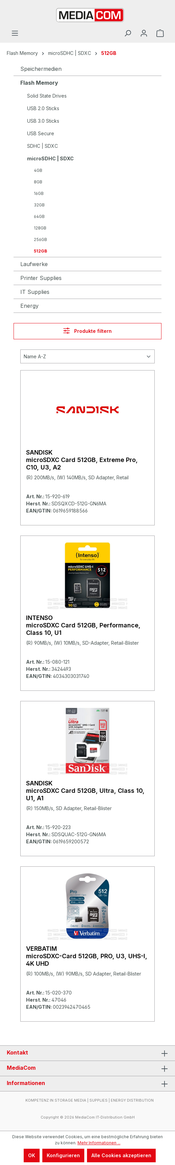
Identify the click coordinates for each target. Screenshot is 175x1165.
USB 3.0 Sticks (43, 121)
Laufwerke (34, 264)
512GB (40, 251)
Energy (29, 305)
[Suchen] (127, 33)
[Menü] (15, 33)
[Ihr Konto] (144, 33)
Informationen (26, 1083)
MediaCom (21, 1067)
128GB (40, 227)
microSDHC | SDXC (50, 158)
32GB (39, 204)
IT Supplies (34, 291)
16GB (39, 193)
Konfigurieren (63, 1155)
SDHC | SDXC (42, 146)
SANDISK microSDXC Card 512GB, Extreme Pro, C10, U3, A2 (82, 460)
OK (31, 1155)
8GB (38, 181)
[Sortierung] (87, 356)
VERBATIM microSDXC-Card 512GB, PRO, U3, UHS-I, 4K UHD (86, 956)
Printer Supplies (41, 278)
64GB (39, 216)
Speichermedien (41, 68)
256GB (40, 239)
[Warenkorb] (160, 33)
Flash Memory (39, 82)
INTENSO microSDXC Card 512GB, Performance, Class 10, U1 (83, 625)
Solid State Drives (47, 96)
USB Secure (40, 133)
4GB (38, 170)
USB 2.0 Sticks (43, 108)
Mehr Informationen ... (99, 1142)
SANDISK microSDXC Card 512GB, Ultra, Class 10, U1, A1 (85, 791)
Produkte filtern (87, 330)
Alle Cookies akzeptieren (121, 1155)
